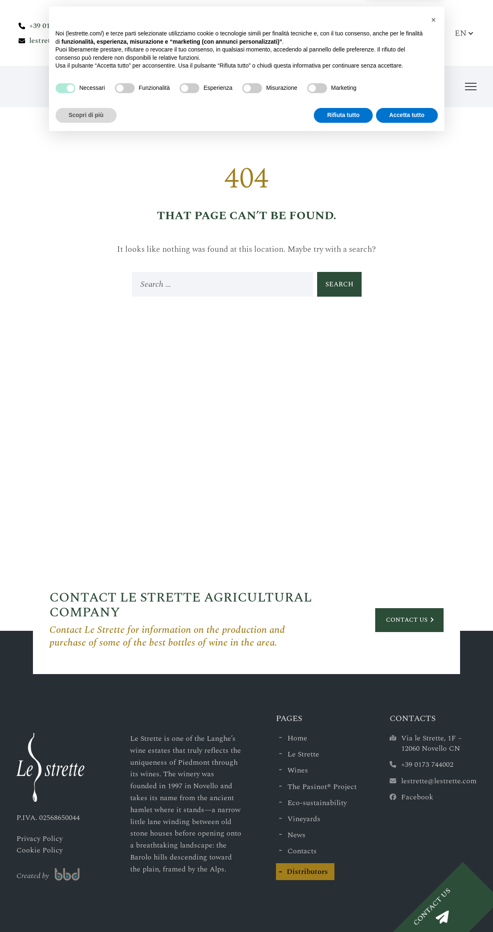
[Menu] (471, 86)
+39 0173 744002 (55, 25)
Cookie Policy (39, 850)
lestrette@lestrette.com (68, 40)
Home (297, 738)
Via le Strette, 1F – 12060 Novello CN (431, 743)
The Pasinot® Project (322, 786)
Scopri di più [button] (86, 909)
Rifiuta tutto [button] (343, 909)
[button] (433, 814)
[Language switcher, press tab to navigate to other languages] (464, 33)
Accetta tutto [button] (407, 909)
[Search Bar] (439, 33)
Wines (297, 770)
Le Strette (303, 754)
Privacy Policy (39, 838)
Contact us (407, 620)
